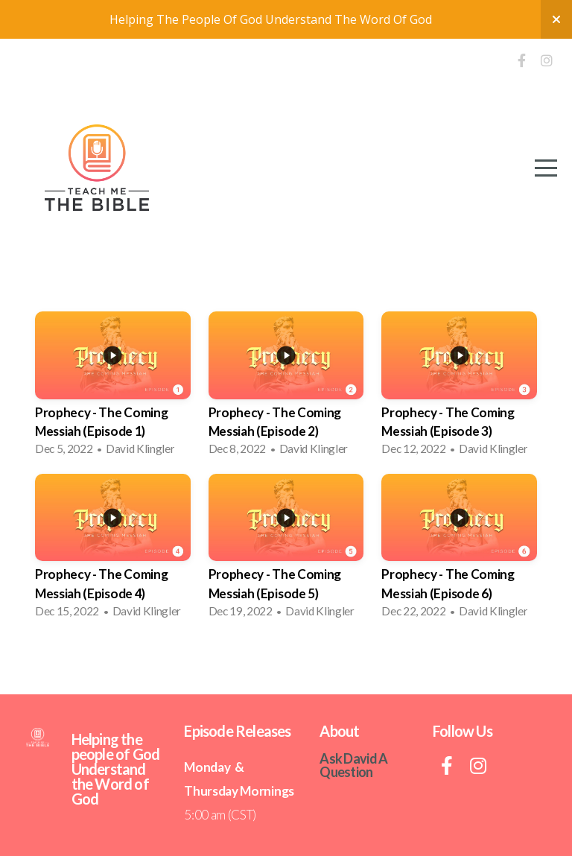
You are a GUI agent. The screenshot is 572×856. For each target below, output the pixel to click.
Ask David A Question (353, 765)
